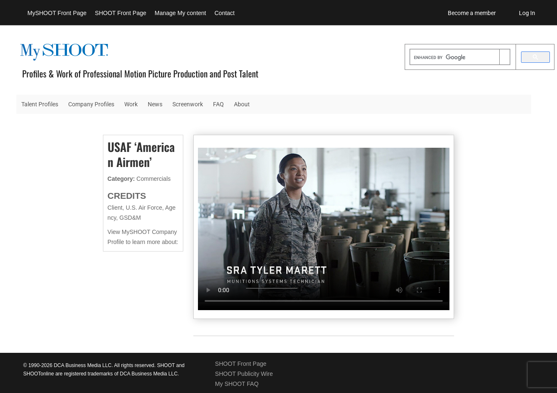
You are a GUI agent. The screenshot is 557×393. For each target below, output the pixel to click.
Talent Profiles (39, 104)
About (242, 104)
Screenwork (187, 104)
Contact (225, 13)
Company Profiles (91, 104)
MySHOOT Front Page (57, 13)
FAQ (218, 104)
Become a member (472, 13)
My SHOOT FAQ (237, 383)
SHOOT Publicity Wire (244, 373)
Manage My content (180, 13)
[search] (454, 58)
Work (131, 104)
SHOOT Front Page (120, 13)
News (155, 104)
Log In (527, 13)
